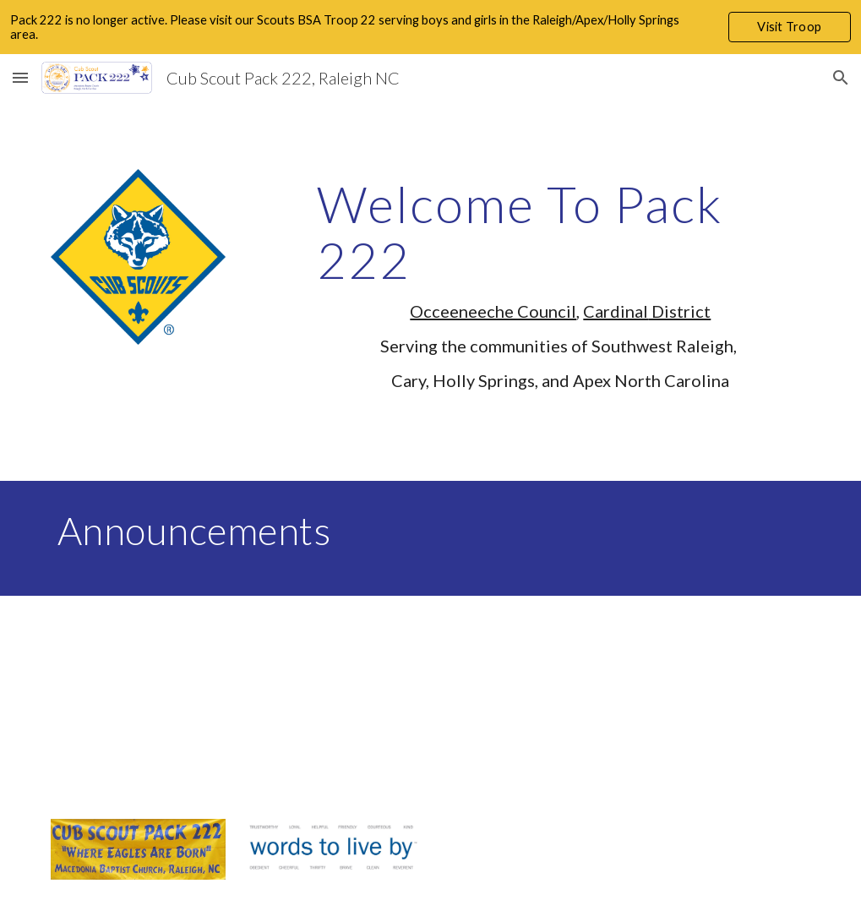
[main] (560, 291)
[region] (430, 27)
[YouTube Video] (204, 696)
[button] (20, 77)
